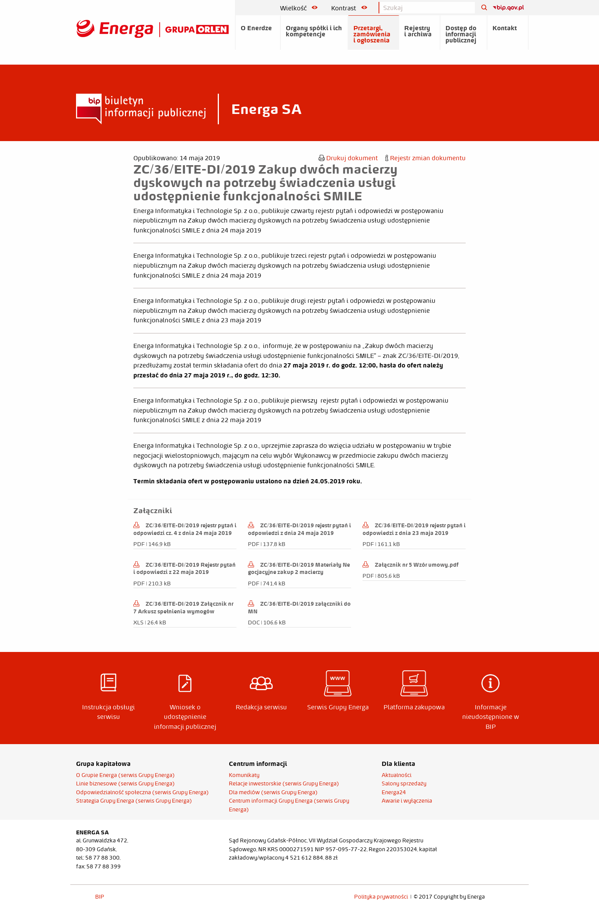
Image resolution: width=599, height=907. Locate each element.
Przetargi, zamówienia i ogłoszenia (371, 34)
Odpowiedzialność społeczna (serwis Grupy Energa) (142, 792)
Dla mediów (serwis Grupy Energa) (273, 792)
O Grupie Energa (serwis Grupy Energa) (125, 775)
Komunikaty (244, 775)
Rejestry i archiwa (418, 31)
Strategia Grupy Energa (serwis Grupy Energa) (134, 800)
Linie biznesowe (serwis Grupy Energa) (125, 783)
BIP (99, 896)
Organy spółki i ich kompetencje (314, 31)
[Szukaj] (481, 7)
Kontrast (349, 8)
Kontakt (504, 28)
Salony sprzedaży (404, 783)
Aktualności (396, 775)
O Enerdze (256, 28)
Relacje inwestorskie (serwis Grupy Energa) (284, 783)
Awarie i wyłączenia (407, 800)
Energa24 (394, 792)
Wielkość (299, 8)
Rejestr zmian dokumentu (425, 158)
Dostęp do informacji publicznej (460, 34)
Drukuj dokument (348, 158)
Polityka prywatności (381, 896)
